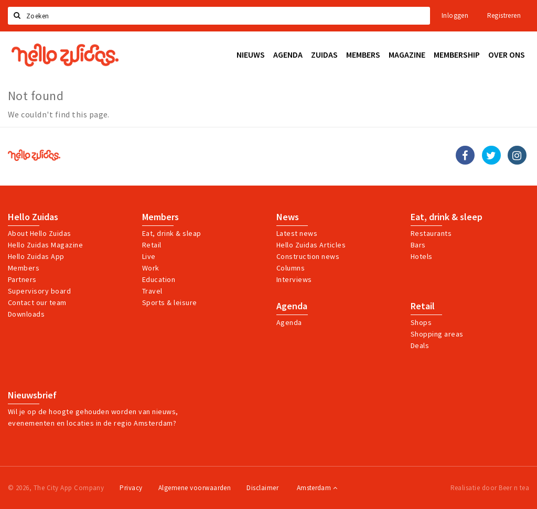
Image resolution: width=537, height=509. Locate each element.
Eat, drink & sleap (171, 233)
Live (149, 256)
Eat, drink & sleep (446, 217)
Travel (152, 291)
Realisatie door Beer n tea (489, 487)
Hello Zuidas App (36, 256)
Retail (152, 245)
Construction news (307, 256)
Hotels (422, 256)
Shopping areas (437, 334)
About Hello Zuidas (39, 233)
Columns (290, 268)
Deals (420, 345)
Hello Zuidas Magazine (45, 245)
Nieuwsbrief (32, 395)
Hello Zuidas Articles (311, 245)
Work (150, 268)
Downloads (26, 314)
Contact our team (37, 302)
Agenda (291, 306)
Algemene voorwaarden (194, 487)
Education (158, 279)
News (287, 217)
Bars (418, 245)
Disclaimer (262, 487)
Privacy (131, 487)
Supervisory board (39, 291)
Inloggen (455, 15)
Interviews (294, 279)
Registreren (504, 15)
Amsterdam (317, 487)
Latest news (296, 233)
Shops (421, 322)
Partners (22, 279)
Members (23, 268)
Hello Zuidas (33, 217)
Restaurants (431, 233)
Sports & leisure (169, 302)
